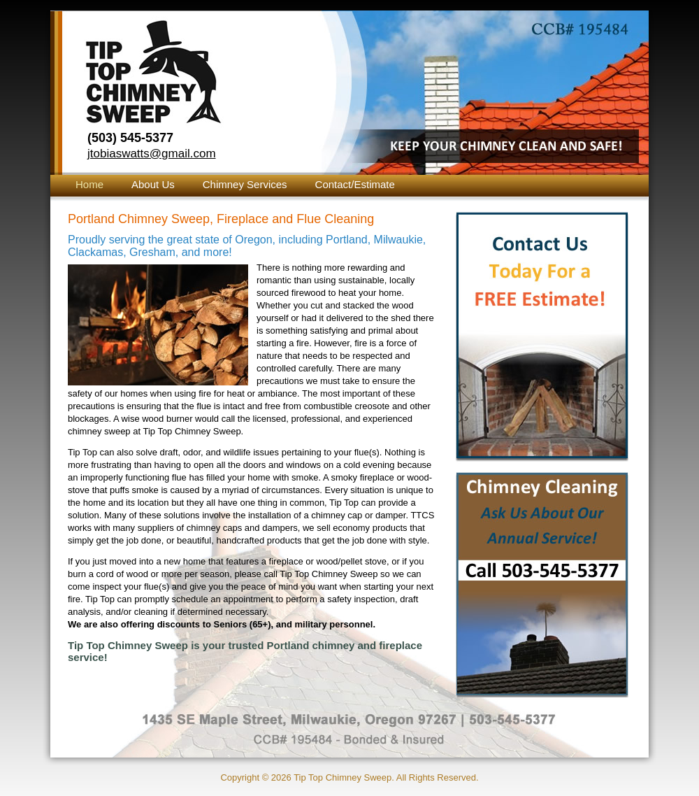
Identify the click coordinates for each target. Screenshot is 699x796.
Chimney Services (245, 184)
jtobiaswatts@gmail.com (151, 153)
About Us (153, 184)
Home (89, 184)
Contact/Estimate (355, 184)
